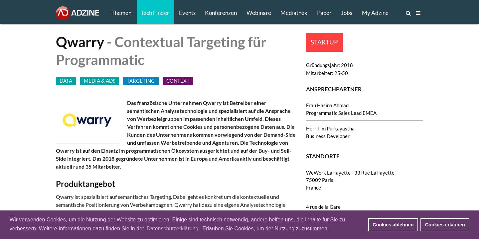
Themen (121, 12)
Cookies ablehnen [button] (393, 224)
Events (187, 12)
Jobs (346, 12)
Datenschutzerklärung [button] (173, 228)
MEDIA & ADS (99, 81)
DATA (66, 81)
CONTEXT (178, 81)
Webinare (258, 12)
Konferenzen (221, 12)
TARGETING (141, 81)
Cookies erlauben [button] (445, 224)
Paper (324, 12)
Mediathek (293, 12)
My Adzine (375, 12)
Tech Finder (155, 12)
